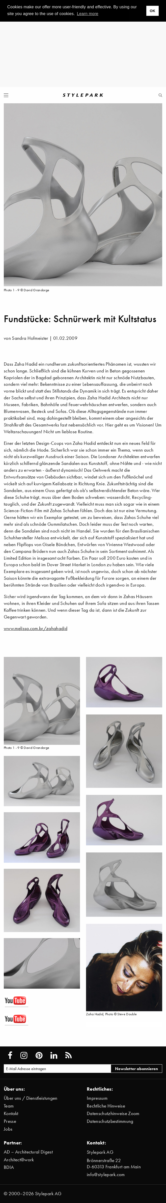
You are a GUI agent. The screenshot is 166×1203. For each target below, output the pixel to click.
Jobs (8, 1129)
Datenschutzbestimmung (110, 1121)
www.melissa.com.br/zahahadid (35, 628)
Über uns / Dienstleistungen (31, 1098)
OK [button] (152, 11)
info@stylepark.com (106, 1174)
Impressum (97, 1098)
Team (9, 1106)
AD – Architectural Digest (28, 1152)
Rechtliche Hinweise (106, 1106)
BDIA (9, 1167)
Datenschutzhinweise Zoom (113, 1113)
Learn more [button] (87, 14)
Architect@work (19, 1160)
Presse (10, 1121)
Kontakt (11, 1113)
